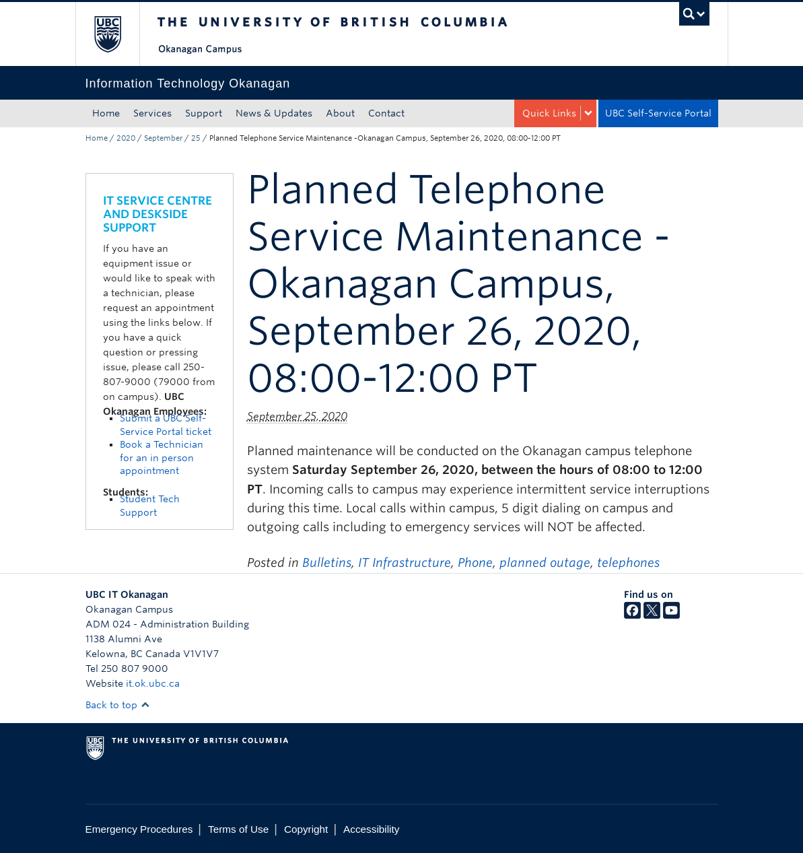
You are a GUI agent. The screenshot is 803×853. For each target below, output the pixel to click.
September (163, 138)
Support (203, 113)
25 (196, 138)
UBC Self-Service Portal (658, 113)
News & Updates (274, 113)
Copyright (306, 829)
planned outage (544, 562)
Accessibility (371, 829)
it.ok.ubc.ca (153, 683)
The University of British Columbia (117, 34)
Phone (475, 562)
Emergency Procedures (139, 829)
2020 (125, 138)
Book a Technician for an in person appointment (161, 457)
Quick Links (549, 113)
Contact (386, 113)
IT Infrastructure (404, 562)
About (340, 113)
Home (106, 113)
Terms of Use (238, 829)
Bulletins (326, 562)
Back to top (117, 705)
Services (152, 113)
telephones (628, 562)
